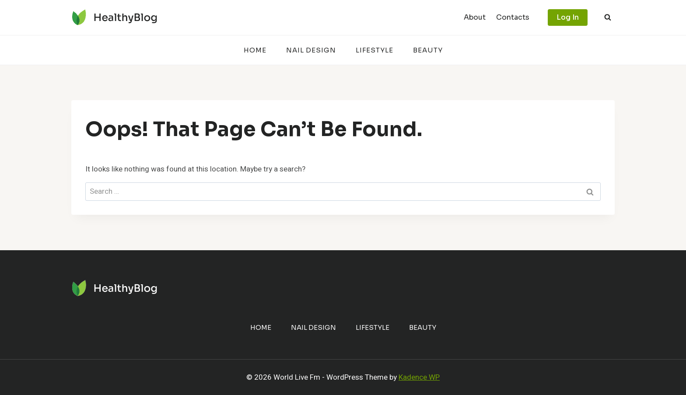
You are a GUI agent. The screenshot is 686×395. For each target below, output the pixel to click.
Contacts (512, 17)
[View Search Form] (608, 17)
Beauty (428, 50)
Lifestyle (374, 50)
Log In (567, 17)
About (475, 17)
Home (255, 50)
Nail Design (311, 50)
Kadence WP (419, 377)
